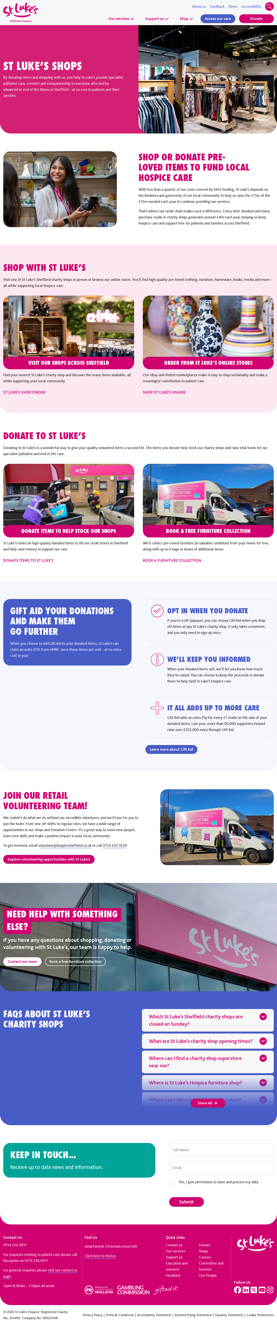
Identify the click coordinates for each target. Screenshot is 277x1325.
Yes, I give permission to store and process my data (218, 1182)
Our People (208, 1275)
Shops (203, 1251)
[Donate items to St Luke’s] (68, 513)
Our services (121, 18)
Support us (157, 18)
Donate (256, 18)
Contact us (174, 1245)
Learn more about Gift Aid (171, 749)
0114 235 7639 (115, 845)
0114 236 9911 (15, 1245)
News (233, 6)
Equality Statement (229, 1315)
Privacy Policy (92, 1315)
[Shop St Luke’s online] (208, 345)
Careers (205, 1257)
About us (199, 6)
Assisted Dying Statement (193, 1315)
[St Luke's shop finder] (68, 345)
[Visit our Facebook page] (237, 1290)
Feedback (217, 6)
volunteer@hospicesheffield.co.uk (65, 845)
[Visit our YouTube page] (262, 1290)
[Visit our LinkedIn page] (246, 1290)
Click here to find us (100, 1255)
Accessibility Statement (154, 1315)
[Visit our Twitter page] (254, 1290)
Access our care (218, 18)
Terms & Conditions (120, 1315)
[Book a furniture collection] (208, 513)
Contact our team (22, 961)
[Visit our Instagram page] (270, 1290)
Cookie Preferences (260, 1315)
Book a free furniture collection (75, 961)
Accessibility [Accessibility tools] (251, 6)
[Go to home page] (20, 13)
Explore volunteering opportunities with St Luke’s (49, 859)
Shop (186, 18)
